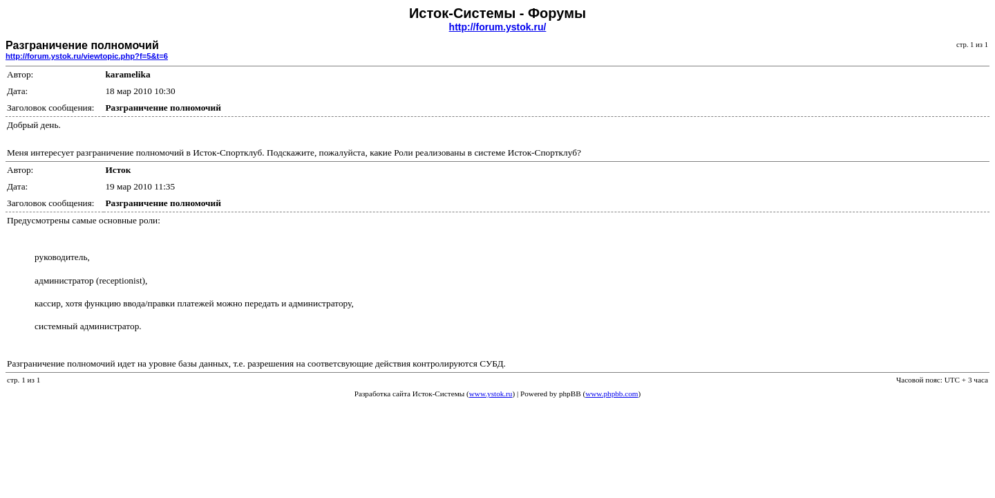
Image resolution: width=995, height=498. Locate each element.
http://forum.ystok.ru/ (498, 27)
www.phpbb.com (611, 393)
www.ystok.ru (491, 393)
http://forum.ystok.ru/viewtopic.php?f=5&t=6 (87, 56)
